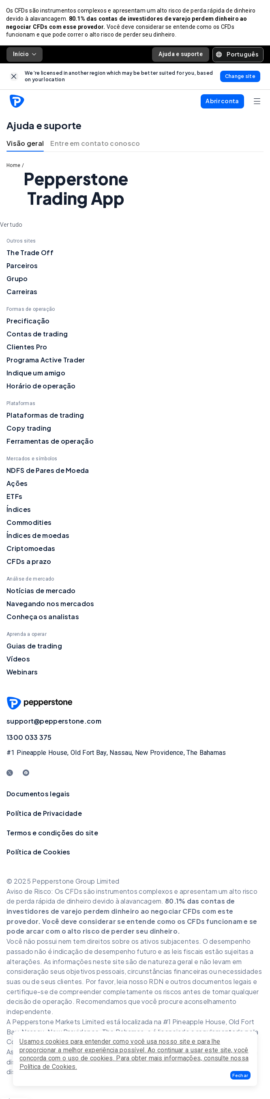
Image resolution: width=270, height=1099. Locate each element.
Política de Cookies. (48, 1067)
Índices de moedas (37, 536)
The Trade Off (30, 253)
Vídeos (18, 659)
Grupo (17, 279)
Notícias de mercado (41, 591)
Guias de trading (34, 646)
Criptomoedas (31, 549)
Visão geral (25, 144)
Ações (17, 484)
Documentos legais (38, 795)
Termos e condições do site (52, 833)
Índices (18, 510)
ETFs (14, 497)
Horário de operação (41, 386)
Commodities (28, 523)
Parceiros (22, 266)
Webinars (22, 672)
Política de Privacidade (44, 814)
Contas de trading (37, 334)
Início (24, 55)
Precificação (28, 321)
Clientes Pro (26, 347)
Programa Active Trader (45, 360)
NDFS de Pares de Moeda (47, 471)
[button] (240, 1075)
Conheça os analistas (42, 617)
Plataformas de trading (45, 416)
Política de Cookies (38, 853)
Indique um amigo (35, 373)
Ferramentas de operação (50, 442)
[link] (14, 77)
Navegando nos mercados (50, 604)
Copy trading (28, 429)
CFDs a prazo (28, 562)
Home (13, 166)
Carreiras (22, 292)
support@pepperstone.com (53, 721)
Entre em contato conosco (95, 144)
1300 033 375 (29, 738)
